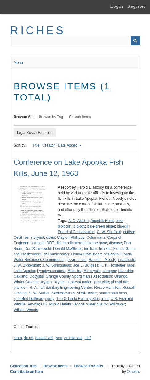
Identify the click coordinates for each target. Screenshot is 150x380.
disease (115, 243)
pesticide (101, 282)
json (58, 338)
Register (136, 6)
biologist (64, 226)
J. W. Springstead (56, 265)
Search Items (80, 117)
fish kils (105, 248)
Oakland (20, 276)
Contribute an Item (26, 371)
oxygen (46, 282)
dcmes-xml (44, 338)
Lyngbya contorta (51, 271)
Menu (18, 63)
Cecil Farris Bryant (29, 237)
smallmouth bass (113, 293)
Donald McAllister (67, 248)
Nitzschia (125, 271)
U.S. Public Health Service (63, 304)
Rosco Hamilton (107, 287)
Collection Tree (23, 366)
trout (105, 299)
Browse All (23, 117)
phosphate (119, 282)
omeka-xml (73, 338)
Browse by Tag (51, 117)
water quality (96, 304)
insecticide (126, 260)
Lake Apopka (24, 271)
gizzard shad (75, 260)
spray (49, 299)
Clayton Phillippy (71, 237)
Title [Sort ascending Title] (35, 145)
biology (79, 226)
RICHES (37, 30)
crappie (38, 243)
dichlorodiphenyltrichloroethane (81, 243)
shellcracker (87, 293)
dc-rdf (28, 338)
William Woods (26, 310)
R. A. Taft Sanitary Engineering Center (61, 287)
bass (119, 221)
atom (18, 338)
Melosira (74, 271)
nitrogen (109, 271)
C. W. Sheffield (109, 232)
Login (116, 6)
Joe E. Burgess (85, 265)
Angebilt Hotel (102, 221)
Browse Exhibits (88, 366)
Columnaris (95, 237)
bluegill (123, 226)
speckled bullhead (28, 299)
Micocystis (91, 271)
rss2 (87, 338)
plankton (20, 287)
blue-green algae (101, 226)
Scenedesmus (63, 293)
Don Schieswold (37, 248)
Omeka (133, 371)
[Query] (75, 40)
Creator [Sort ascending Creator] (49, 145)
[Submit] (135, 40)
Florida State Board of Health (95, 254)
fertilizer (90, 248)
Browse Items (56, 366)
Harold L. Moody (102, 260)
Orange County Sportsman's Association (79, 276)
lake (130, 265)
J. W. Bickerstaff (27, 265)
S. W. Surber (39, 293)
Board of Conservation (76, 232)
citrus (50, 237)
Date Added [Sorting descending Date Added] (68, 145)
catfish (128, 232)
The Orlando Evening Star (77, 299)
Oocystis (36, 276)
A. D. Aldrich (78, 221)
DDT (50, 243)
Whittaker (117, 304)
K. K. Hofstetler (112, 265)
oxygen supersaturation (73, 282)
